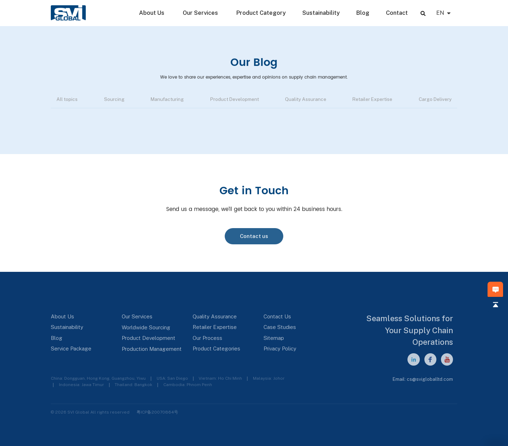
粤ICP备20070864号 (157, 412)
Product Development (234, 100)
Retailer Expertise (372, 100)
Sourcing (114, 100)
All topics (67, 100)
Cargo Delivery (435, 100)
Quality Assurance (305, 100)
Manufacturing (167, 100)
